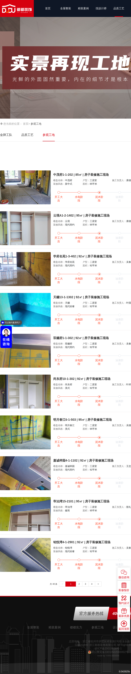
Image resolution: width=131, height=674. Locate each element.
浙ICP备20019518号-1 (108, 648)
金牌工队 (6, 135)
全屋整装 (65, 8)
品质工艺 (118, 8)
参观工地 (49, 135)
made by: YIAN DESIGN (108, 656)
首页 (48, 8)
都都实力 (76, 627)
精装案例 (83, 8)
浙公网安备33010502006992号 (110, 652)
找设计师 (101, 8)
